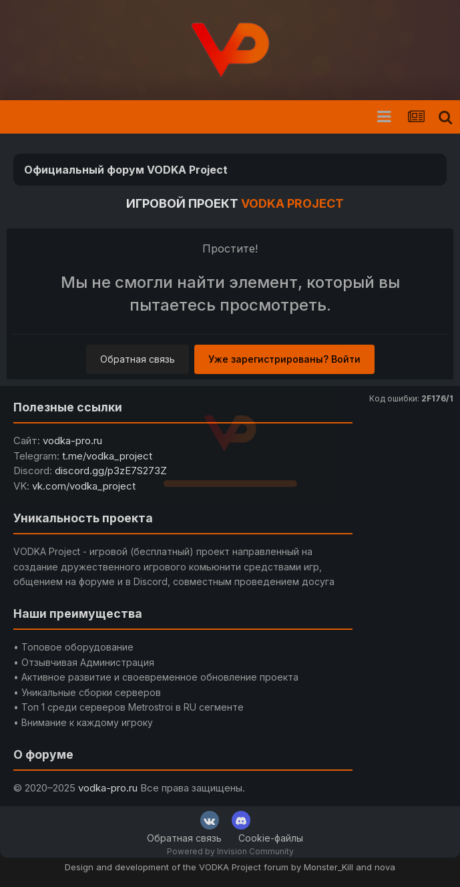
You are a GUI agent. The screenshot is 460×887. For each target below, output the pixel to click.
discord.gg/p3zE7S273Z (111, 470)
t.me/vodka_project (107, 456)
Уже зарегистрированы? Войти (284, 359)
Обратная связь (137, 359)
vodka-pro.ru (72, 440)
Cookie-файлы (270, 838)
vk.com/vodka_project (84, 486)
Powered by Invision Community (230, 851)
